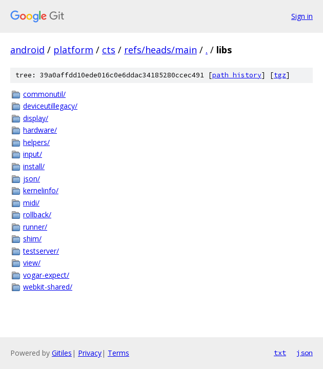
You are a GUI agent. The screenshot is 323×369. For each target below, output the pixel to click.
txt (280, 352)
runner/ (35, 227)
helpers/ (36, 142)
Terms (118, 353)
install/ (34, 166)
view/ (32, 263)
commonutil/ (44, 94)
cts (108, 50)
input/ (32, 154)
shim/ (32, 238)
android (27, 50)
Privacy (90, 353)
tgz (280, 75)
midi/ (31, 203)
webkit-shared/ (47, 287)
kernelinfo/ (40, 190)
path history (236, 75)
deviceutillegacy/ (50, 106)
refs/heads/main (160, 50)
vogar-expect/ (46, 275)
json (304, 352)
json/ (31, 178)
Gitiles (62, 353)
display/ (35, 118)
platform (73, 50)
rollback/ (37, 214)
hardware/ (40, 130)
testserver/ (41, 251)
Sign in (302, 16)
